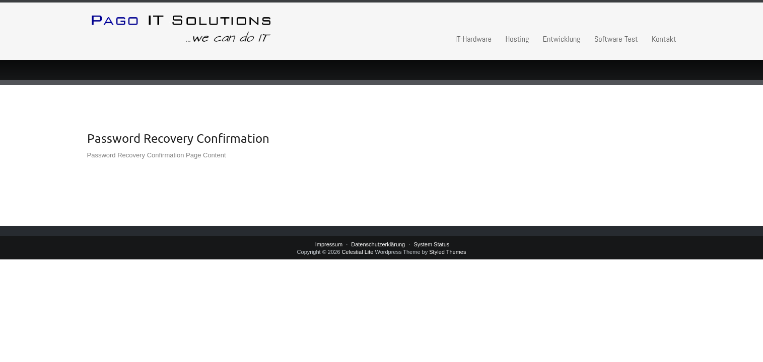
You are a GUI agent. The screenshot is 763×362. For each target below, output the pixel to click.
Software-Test (616, 39)
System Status (431, 244)
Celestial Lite (357, 252)
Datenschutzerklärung (378, 244)
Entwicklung (562, 39)
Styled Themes (447, 252)
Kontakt (664, 39)
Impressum (328, 244)
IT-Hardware (473, 39)
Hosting (517, 39)
